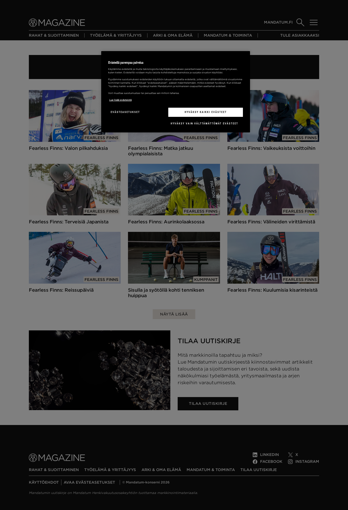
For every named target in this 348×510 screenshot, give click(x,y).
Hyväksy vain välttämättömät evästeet (204, 123)
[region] (175, 92)
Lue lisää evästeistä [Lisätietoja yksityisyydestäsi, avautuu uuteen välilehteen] (120, 100)
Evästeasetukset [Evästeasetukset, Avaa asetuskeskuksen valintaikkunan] (125, 112)
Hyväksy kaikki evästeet (206, 112)
